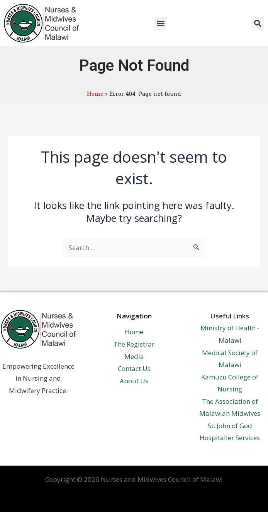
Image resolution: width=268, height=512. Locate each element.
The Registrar (134, 344)
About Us (134, 380)
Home (95, 93)
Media (134, 356)
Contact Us (134, 368)
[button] (160, 23)
